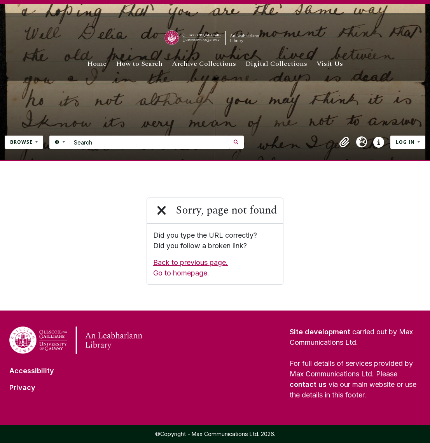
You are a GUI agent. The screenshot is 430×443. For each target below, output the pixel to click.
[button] (344, 142)
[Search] (149, 142)
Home (97, 63)
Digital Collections (276, 63)
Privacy (22, 387)
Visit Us (329, 63)
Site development (320, 332)
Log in (406, 142)
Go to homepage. (181, 273)
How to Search (139, 63)
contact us (308, 384)
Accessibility (31, 371)
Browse (22, 142)
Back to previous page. (190, 262)
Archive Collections (204, 63)
